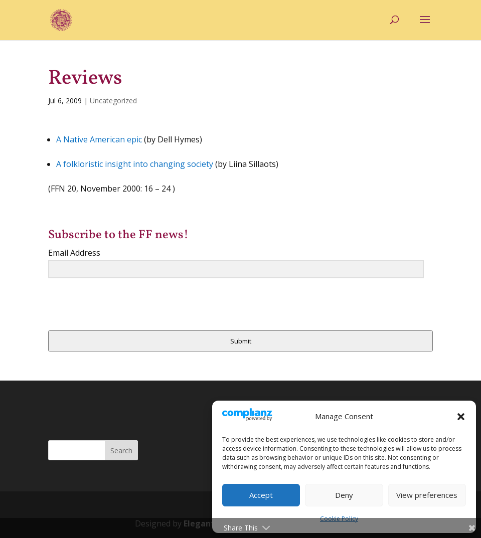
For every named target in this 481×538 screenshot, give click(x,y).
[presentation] (110, 305)
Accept (261, 495)
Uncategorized (113, 100)
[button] (461, 417)
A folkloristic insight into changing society (134, 163)
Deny (344, 495)
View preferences (426, 495)
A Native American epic (99, 139)
